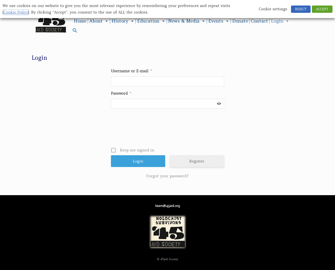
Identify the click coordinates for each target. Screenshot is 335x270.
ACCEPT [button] (322, 9)
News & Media (186, 21)
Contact (259, 21)
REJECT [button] (301, 9)
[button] (74, 31)
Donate (240, 21)
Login (280, 21)
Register (196, 161)
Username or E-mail (131, 71)
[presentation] (168, 130)
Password (121, 93)
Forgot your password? (167, 176)
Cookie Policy (16, 12)
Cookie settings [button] (273, 9)
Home (80, 21)
